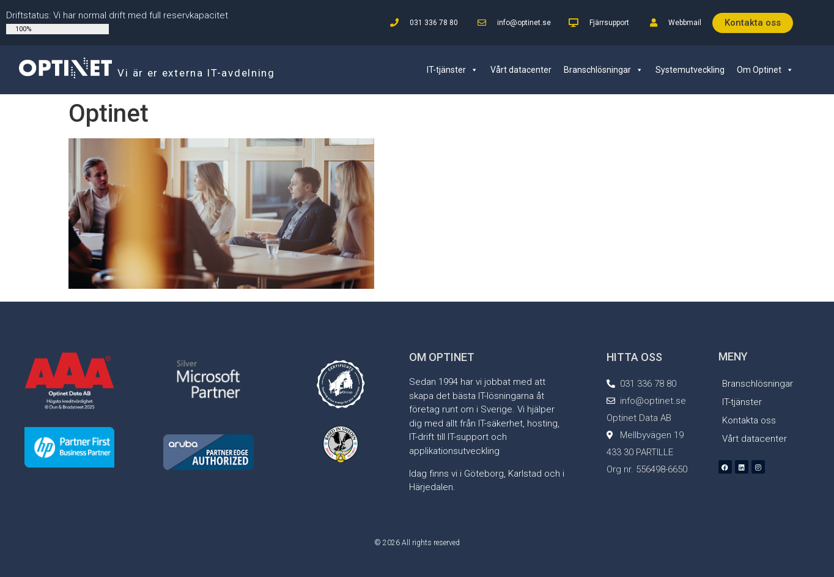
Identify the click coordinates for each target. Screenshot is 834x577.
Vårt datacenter (521, 70)
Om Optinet (765, 70)
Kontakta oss (749, 420)
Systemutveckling (690, 70)
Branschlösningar (603, 70)
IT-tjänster (452, 70)
